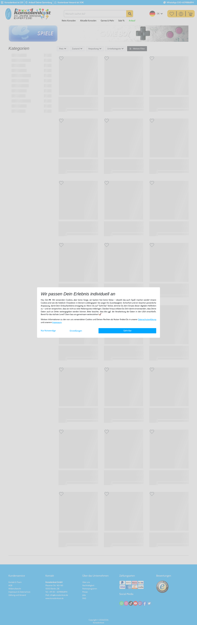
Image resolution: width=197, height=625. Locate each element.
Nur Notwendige (48, 330)
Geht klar (127, 330)
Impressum (57, 322)
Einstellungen (76, 330)
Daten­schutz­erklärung (147, 319)
